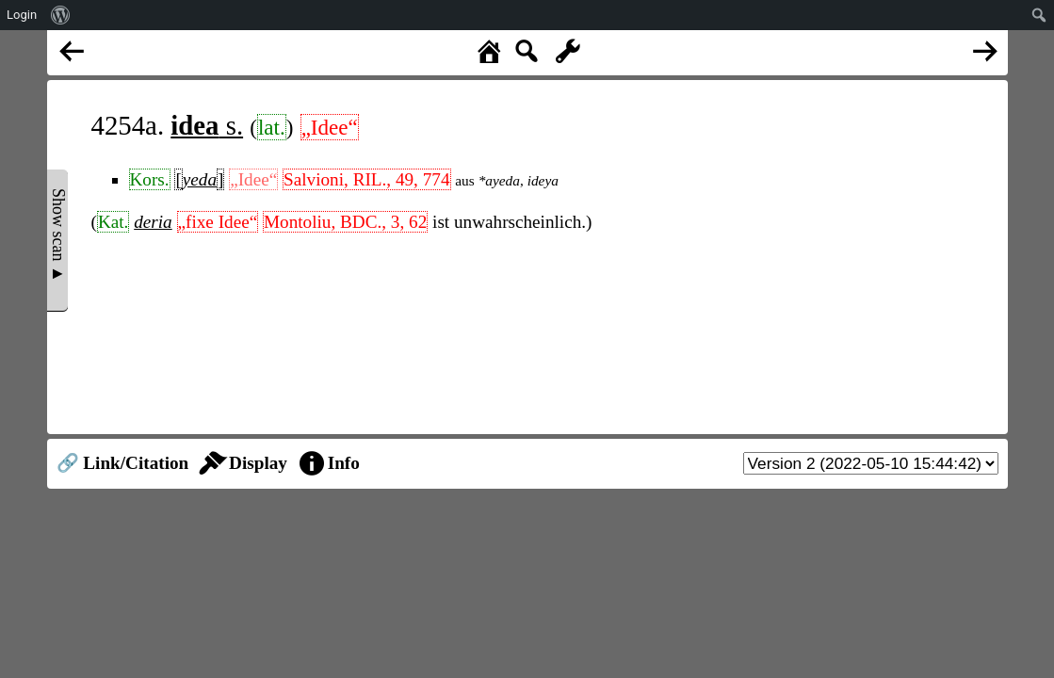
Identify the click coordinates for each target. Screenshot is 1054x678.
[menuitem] (60, 15)
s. (206, 125)
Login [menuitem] (22, 15)
